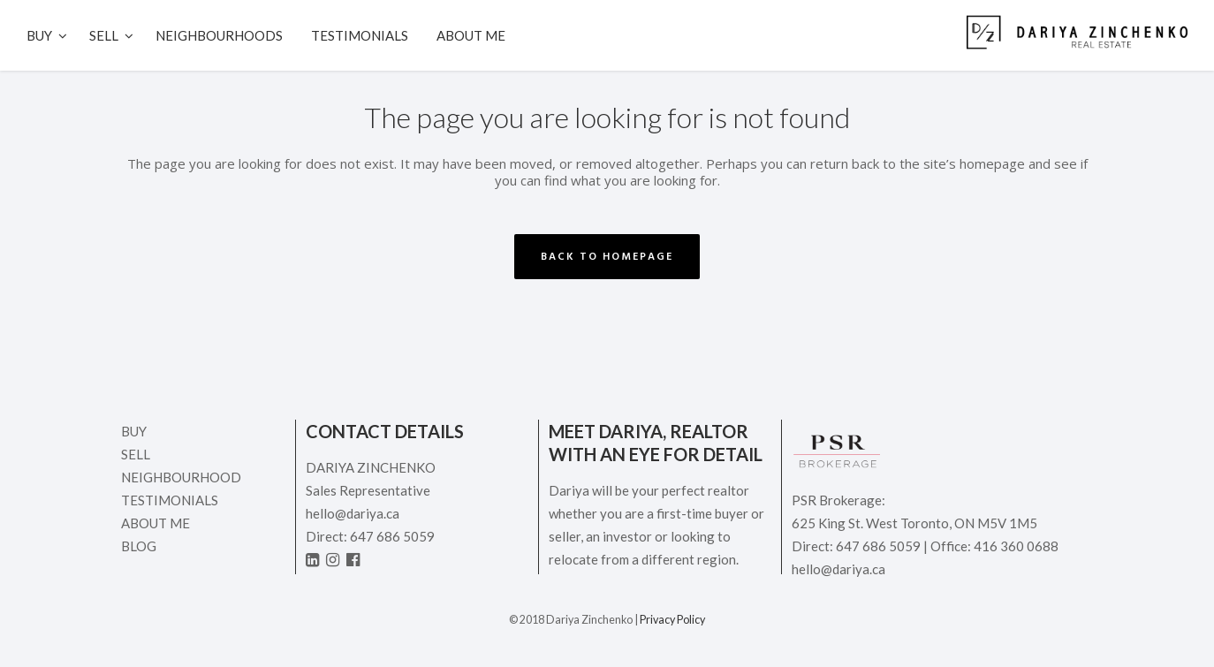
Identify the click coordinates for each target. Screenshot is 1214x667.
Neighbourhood (181, 477)
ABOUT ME (155, 523)
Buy (134, 431)
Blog (138, 546)
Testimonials (169, 500)
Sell (135, 454)
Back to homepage (607, 256)
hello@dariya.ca (352, 513)
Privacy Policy (672, 619)
